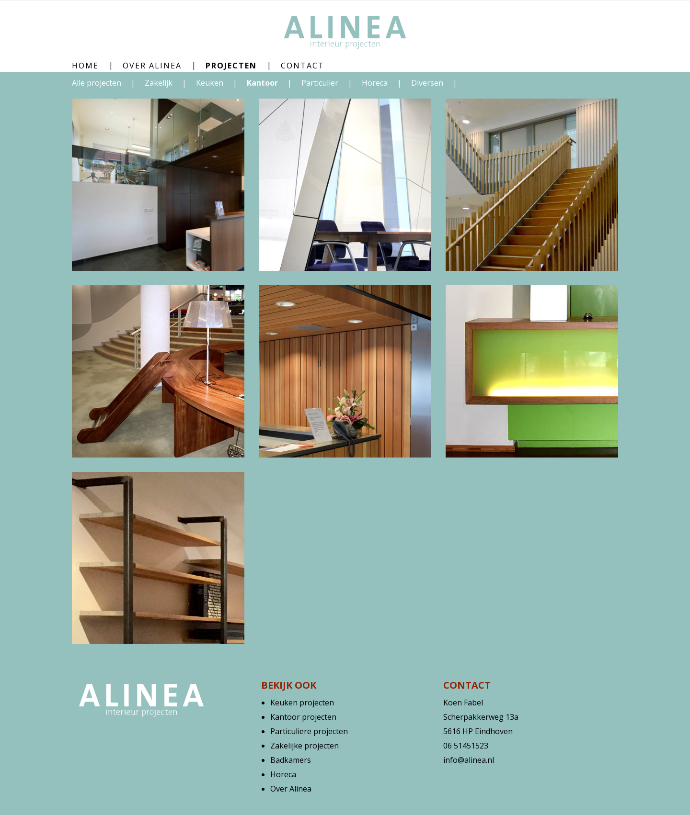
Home (85, 65)
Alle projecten (96, 83)
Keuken (210, 83)
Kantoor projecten (303, 717)
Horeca (376, 83)
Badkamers (290, 760)
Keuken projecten (302, 702)
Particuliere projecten (309, 731)
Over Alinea (152, 65)
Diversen (428, 83)
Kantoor (263, 83)
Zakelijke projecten (304, 745)
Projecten (231, 65)
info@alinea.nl (468, 760)
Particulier (320, 83)
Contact (302, 65)
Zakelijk (159, 83)
